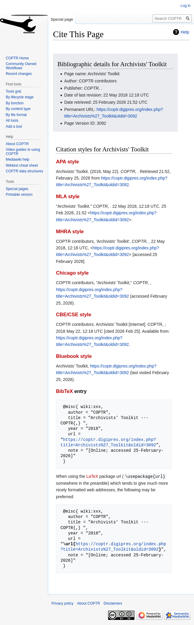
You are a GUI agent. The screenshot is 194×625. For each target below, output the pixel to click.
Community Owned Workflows (21, 66)
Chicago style (72, 273)
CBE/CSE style (73, 314)
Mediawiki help (17, 159)
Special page (62, 19)
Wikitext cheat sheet (22, 165)
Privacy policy (62, 603)
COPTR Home (17, 58)
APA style (67, 162)
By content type (18, 109)
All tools (12, 120)
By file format (16, 115)
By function (14, 103)
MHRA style (70, 231)
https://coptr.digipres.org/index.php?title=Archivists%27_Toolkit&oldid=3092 (108, 442)
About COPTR (17, 144)
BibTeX (64, 391)
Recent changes (19, 74)
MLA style (68, 196)
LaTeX (92, 476)
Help (185, 32)
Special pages (17, 189)
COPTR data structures (24, 171)
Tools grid (13, 91)
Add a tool (14, 126)
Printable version (19, 194)
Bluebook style (74, 356)
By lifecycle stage (20, 97)
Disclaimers (113, 603)
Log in (185, 6)
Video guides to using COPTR (23, 151)
